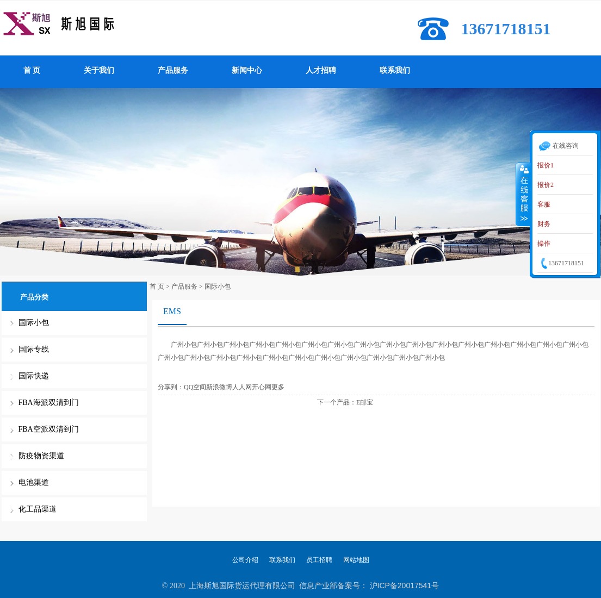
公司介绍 (245, 560)
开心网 (261, 387)
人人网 (242, 387)
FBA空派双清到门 (48, 429)
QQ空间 (195, 387)
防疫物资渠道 (41, 456)
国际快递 (33, 376)
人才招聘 (321, 70)
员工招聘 (319, 560)
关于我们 (99, 70)
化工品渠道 (37, 509)
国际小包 (33, 323)
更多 (277, 387)
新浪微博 (219, 387)
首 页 (32, 70)
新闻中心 (247, 70)
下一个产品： (336, 402)
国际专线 (33, 349)
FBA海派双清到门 (48, 402)
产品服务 (173, 70)
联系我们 (395, 70)
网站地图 (356, 560)
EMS (172, 311)
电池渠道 (33, 482)
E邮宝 (364, 402)
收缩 (523, 194)
